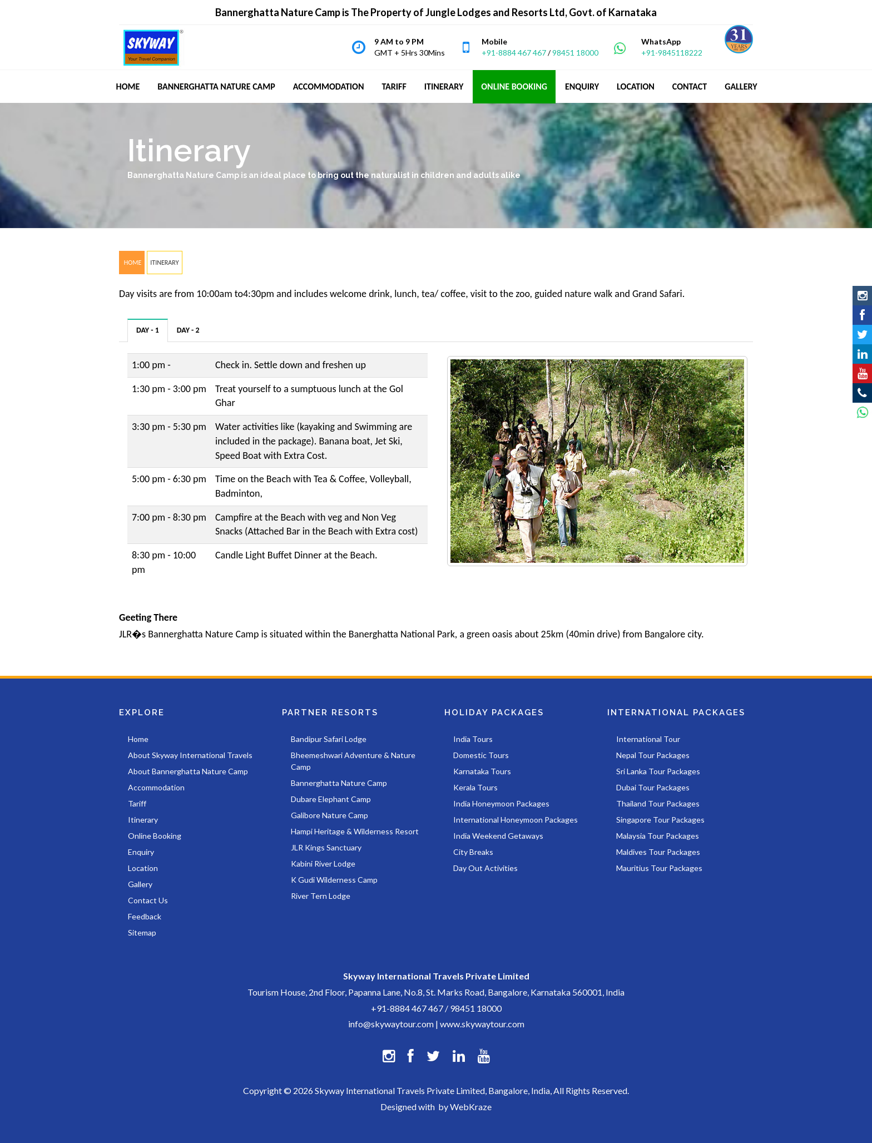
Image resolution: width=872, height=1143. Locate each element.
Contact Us (148, 900)
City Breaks (473, 852)
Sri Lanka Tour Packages (658, 771)
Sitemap (142, 932)
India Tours (473, 739)
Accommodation (156, 787)
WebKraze (471, 1106)
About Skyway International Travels (190, 755)
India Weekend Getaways (498, 835)
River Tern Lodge (320, 895)
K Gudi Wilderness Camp (334, 879)
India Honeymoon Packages (501, 803)
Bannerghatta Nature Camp (339, 783)
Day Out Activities (485, 868)
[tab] (148, 330)
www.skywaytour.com (482, 1023)
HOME (131, 262)
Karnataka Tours (482, 771)
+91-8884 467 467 (514, 52)
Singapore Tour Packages (660, 819)
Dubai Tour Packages (653, 787)
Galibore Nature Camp (329, 815)
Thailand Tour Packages (658, 803)
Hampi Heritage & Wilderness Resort (355, 831)
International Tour (648, 739)
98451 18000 (575, 52)
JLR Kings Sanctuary (326, 847)
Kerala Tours (475, 787)
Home (138, 739)
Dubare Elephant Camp (331, 799)
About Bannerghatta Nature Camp (188, 771)
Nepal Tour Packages (653, 755)
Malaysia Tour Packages (657, 835)
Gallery (140, 884)
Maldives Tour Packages (658, 852)
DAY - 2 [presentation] (188, 330)
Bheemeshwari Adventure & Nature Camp (353, 760)
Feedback (144, 916)
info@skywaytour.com (391, 1023)
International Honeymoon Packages (515, 819)
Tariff (137, 803)
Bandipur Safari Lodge (328, 739)
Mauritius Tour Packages (659, 868)
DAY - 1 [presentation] (147, 330)
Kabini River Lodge (323, 863)
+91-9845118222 (671, 52)
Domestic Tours (481, 755)
